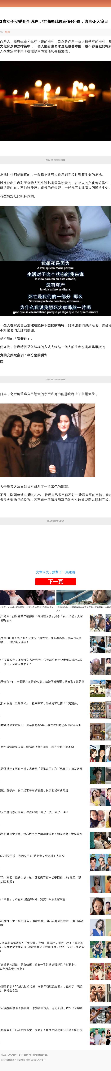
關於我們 (5, 1059)
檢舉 (7, 32)
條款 (23, 1059)
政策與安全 (15, 1059)
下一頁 (55, 581)
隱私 (28, 1059)
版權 (33, 1059)
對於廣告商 (40, 1059)
